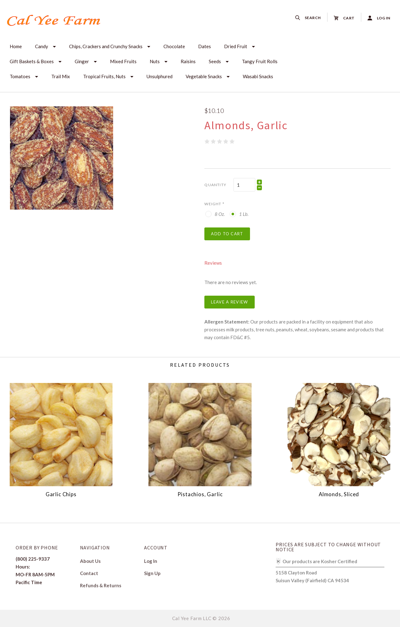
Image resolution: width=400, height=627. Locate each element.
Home (16, 46)
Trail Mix (60, 76)
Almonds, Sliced (339, 494)
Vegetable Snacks (204, 76)
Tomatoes (20, 76)
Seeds (215, 61)
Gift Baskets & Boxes (32, 61)
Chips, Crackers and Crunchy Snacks (105, 46)
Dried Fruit (235, 46)
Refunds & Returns (100, 585)
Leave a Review (229, 301)
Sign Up (152, 573)
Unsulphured (159, 76)
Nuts (155, 61)
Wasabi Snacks (258, 76)
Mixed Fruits (123, 61)
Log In (150, 561)
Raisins (188, 61)
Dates (204, 46)
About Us (90, 561)
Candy (41, 46)
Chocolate (174, 46)
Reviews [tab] (213, 263)
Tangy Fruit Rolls (260, 61)
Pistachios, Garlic (200, 494)
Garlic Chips (61, 494)
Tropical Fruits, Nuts (104, 76)
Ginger (82, 61)
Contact (89, 573)
